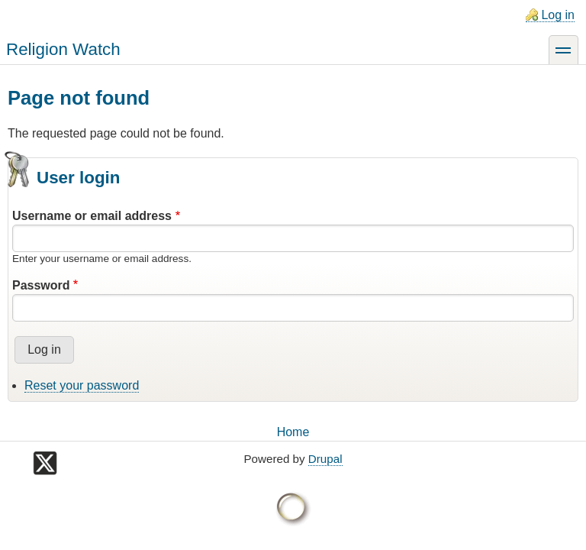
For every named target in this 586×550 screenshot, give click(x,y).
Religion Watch (63, 49)
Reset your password (81, 385)
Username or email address (92, 215)
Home (293, 431)
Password (41, 285)
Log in (558, 14)
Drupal (325, 458)
